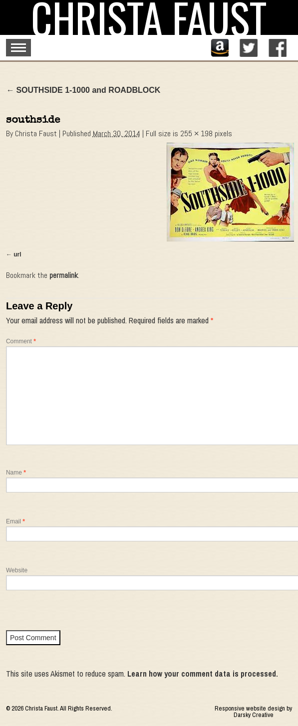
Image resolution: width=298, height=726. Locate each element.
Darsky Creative (254, 715)
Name (16, 472)
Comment (21, 341)
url (17, 254)
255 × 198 (196, 133)
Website (16, 570)
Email (15, 521)
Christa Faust (36, 133)
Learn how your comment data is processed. (202, 673)
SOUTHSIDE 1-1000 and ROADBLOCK (83, 90)
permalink (63, 275)
